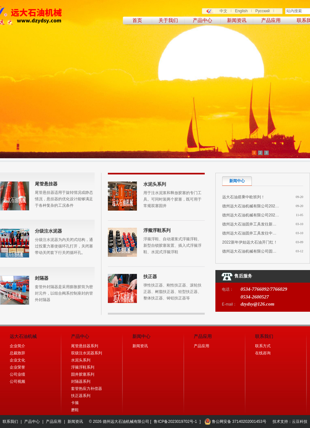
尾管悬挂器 (46, 183)
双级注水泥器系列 (86, 353)
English (241, 11)
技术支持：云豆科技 (290, 421)
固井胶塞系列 (82, 374)
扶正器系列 (80, 395)
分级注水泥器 (48, 231)
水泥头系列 (154, 184)
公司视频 (17, 381)
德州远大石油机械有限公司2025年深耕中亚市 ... (263, 206)
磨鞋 (75, 410)
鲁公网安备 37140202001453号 (235, 421)
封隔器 (41, 278)
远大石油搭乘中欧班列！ (243, 197)
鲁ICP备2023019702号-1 (175, 421)
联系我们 (10, 421)
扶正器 (150, 276)
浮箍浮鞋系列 (156, 230)
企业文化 (17, 360)
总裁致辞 (17, 353)
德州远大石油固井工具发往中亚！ (251, 233)
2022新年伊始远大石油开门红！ (249, 242)
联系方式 (263, 346)
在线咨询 (263, 353)
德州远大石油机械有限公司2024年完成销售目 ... (263, 215)
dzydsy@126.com (257, 304)
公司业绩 (17, 374)
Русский (262, 11)
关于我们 (168, 20)
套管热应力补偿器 (86, 388)
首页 (137, 20)
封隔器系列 (80, 381)
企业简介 (17, 346)
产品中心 (202, 20)
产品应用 (271, 20)
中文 (223, 11)
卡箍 (75, 403)
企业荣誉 (17, 367)
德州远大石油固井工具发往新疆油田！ (255, 224)
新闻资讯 (236, 20)
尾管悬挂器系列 (84, 346)
